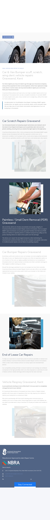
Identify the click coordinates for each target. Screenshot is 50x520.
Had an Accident (13, 14)
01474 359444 (9, 476)
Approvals (37, 14)
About (4, 14)
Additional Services (26, 14)
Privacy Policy (22, 518)
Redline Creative (41, 515)
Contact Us (28, 518)
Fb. (3, 479)
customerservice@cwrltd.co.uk (14, 474)
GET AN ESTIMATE (9, 37)
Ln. (31, 479)
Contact (45, 14)
